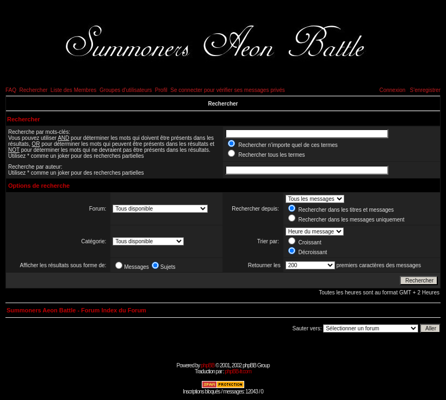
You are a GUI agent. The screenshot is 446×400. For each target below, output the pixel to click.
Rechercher (34, 90)
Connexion (392, 90)
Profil (161, 90)
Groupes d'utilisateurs (126, 90)
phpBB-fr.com (238, 371)
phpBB (207, 365)
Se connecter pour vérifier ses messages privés (227, 90)
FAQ (10, 90)
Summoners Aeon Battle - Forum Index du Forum (76, 310)
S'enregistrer (425, 90)
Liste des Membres (73, 90)
